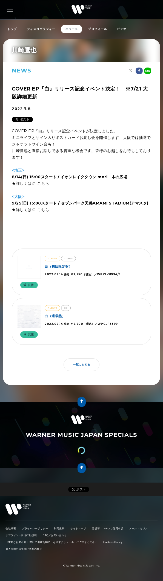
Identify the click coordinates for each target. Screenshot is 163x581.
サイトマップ (78, 528)
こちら (43, 183)
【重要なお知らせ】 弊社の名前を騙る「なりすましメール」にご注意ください (51, 542)
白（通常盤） (55, 316)
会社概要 (10, 528)
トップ (12, 29)
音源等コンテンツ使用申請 (107, 528)
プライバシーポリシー (35, 528)
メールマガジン (138, 528)
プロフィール (97, 29)
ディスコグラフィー (41, 29)
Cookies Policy (112, 542)
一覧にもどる (81, 364)
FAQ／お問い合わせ (55, 535)
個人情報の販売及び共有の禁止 (23, 548)
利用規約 (59, 528)
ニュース (71, 29)
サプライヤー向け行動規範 (21, 535)
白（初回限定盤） (58, 266)
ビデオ (122, 29)
